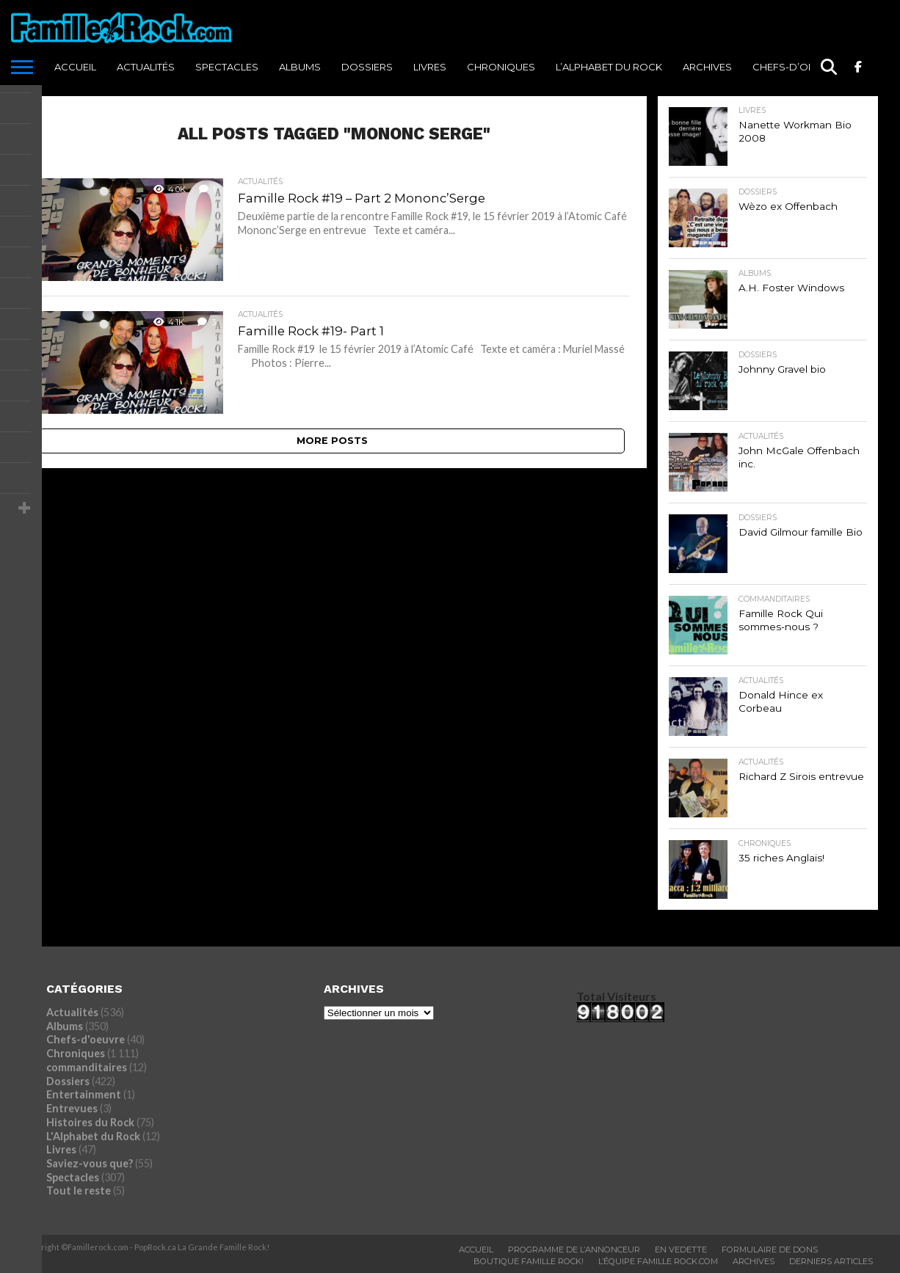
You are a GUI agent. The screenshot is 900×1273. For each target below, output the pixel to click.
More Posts (332, 440)
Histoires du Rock (90, 1122)
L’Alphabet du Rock (609, 67)
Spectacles (226, 67)
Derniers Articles (831, 1261)
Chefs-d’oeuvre (796, 67)
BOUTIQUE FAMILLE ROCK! (528, 1261)
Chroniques (501, 67)
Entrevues (72, 1108)
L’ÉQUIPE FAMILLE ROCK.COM (658, 1261)
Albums (300, 67)
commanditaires (86, 1067)
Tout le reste (78, 1190)
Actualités (146, 67)
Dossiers (367, 67)
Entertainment (83, 1094)
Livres (429, 67)
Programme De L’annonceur (574, 1249)
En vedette (681, 1249)
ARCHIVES (707, 67)
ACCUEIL (75, 67)
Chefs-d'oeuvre (85, 1039)
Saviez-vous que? (89, 1163)
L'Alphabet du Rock (93, 1136)
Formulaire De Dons (770, 1249)
